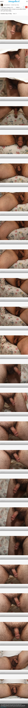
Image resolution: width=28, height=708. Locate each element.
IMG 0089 (2, 500)
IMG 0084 (2, 643)
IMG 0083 (2, 672)
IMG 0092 (2, 414)
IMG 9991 (2, 242)
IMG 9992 (2, 271)
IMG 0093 (2, 385)
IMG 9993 (2, 213)
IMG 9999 (2, 70)
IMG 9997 (2, 99)
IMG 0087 (2, 557)
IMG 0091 (2, 471)
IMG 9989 (2, 328)
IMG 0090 (2, 443)
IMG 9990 (2, 299)
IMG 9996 (2, 156)
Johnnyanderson (7, 4)
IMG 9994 (2, 185)
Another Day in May (15, 4)
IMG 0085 (2, 586)
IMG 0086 (2, 615)
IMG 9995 (2, 127)
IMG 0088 (2, 529)
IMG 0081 (2, 701)
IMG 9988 (2, 357)
